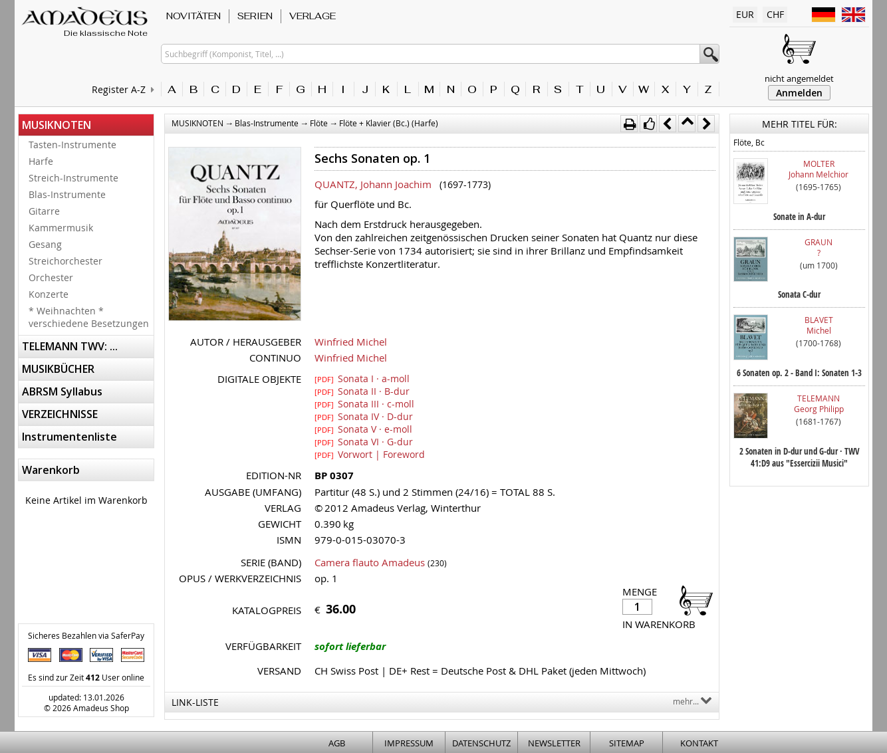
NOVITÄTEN (193, 16)
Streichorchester (65, 261)
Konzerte (48, 294)
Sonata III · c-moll (364, 403)
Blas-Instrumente (67, 194)
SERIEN (255, 16)
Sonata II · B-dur (362, 391)
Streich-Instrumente (73, 177)
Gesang (45, 244)
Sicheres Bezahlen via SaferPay (86, 635)
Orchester (51, 277)
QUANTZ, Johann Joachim (373, 184)
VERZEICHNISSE (60, 414)
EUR (745, 14)
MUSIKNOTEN (56, 125)
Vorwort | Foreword (370, 454)
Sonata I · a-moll (362, 378)
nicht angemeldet (799, 78)
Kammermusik (61, 227)
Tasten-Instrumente (72, 144)
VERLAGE (312, 16)
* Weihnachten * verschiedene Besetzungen (89, 317)
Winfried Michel (351, 341)
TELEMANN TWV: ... (70, 346)
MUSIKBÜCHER (58, 369)
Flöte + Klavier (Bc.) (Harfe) (388, 123)
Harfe (41, 161)
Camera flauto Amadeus (370, 562)
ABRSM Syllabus (62, 391)
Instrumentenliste (69, 436)
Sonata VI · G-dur (364, 441)
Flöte (319, 123)
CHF (775, 14)
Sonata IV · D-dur (364, 416)
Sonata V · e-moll (363, 429)
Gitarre (44, 211)
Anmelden (799, 92)
